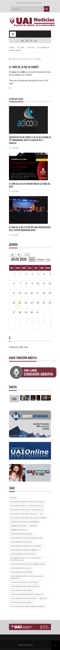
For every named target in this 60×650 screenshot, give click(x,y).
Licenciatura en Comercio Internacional (26, 538)
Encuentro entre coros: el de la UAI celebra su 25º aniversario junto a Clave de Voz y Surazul (30, 140)
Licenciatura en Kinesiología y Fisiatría (25, 546)
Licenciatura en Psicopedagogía (23, 598)
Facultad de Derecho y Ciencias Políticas (26, 506)
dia (48, 259)
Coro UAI (31, 47)
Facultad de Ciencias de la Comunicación (26, 510)
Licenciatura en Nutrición (20, 568)
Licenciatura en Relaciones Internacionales (27, 564)
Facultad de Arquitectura (20, 602)
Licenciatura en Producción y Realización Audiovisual (27, 577)
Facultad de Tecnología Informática (24, 522)
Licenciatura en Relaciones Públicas (24, 586)
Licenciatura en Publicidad (21, 590)
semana (40, 259)
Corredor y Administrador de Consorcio (26, 594)
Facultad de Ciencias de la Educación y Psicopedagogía (25, 559)
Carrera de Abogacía (18, 530)
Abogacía (43, 598)
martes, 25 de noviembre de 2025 (29, 3)
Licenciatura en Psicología (21, 542)
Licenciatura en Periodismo (21, 534)
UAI (41, 514)
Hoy (27, 254)
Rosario (13, 498)
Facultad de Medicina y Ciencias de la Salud (27, 502)
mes (32, 259)
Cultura (20, 47)
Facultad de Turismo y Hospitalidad (24, 582)
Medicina (33, 526)
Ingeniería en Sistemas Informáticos (24, 550)
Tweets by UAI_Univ (18, 347)
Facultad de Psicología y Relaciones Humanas (28, 518)
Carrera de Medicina (18, 526)
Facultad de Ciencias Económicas (23, 514)
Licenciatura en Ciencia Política (23, 554)
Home (11, 47)
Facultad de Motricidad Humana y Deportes (27, 606)
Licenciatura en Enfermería (21, 572)
